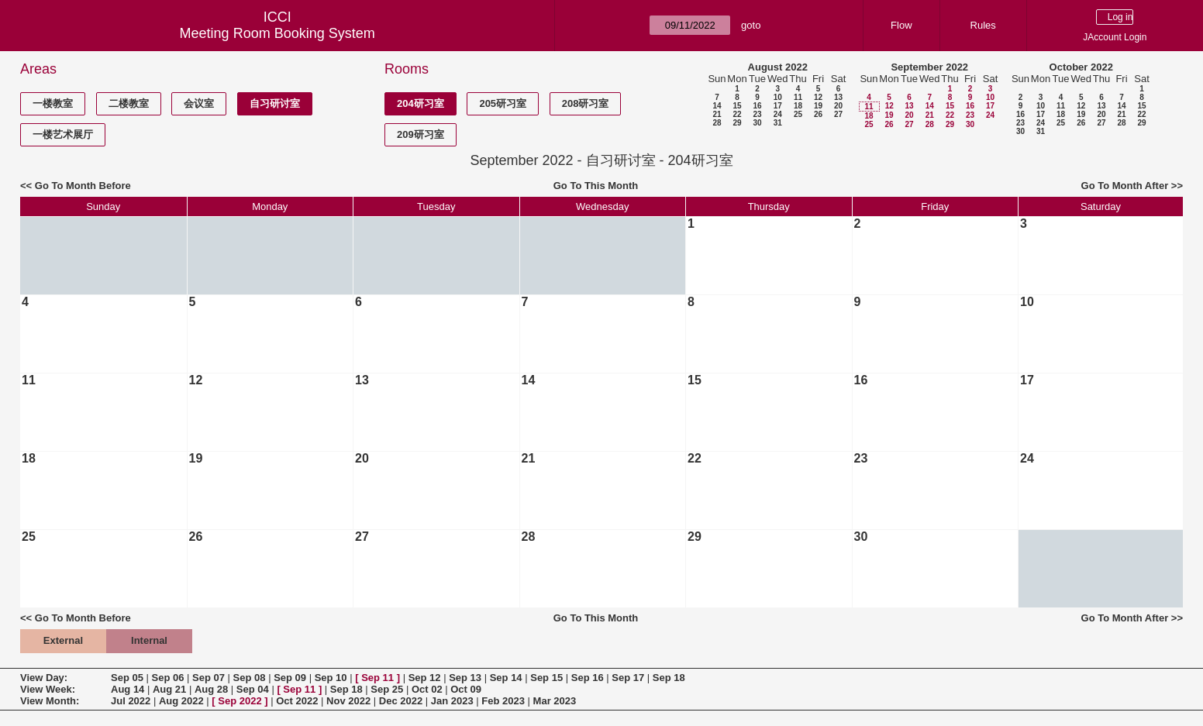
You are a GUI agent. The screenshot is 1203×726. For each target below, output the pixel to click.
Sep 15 (546, 677)
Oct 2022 (297, 701)
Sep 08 (249, 677)
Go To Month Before (83, 185)
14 (716, 106)
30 (757, 123)
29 (736, 123)
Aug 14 (127, 689)
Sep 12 (424, 677)
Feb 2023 (503, 701)
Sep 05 (127, 677)
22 (736, 114)
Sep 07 (208, 677)
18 (798, 106)
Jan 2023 (452, 701)
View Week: (47, 689)
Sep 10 (331, 677)
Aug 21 (169, 689)
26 (818, 114)
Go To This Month (596, 185)
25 (798, 114)
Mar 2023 (555, 701)
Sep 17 (628, 677)
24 (778, 114)
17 (778, 106)
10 (778, 97)
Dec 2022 (400, 701)
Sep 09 (290, 677)
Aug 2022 (181, 701)
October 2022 (1081, 67)
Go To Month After (1125, 185)
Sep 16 (587, 677)
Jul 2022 (130, 701)
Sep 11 (377, 677)
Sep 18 (669, 677)
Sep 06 (168, 677)
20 (838, 106)
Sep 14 (506, 677)
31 (778, 123)
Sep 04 (252, 689)
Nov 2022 (348, 701)
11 (798, 97)
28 (716, 123)
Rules (983, 25)
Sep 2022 (239, 701)
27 (838, 114)
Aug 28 (211, 689)
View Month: (49, 701)
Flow (901, 25)
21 (716, 114)
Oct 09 (465, 689)
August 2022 (778, 67)
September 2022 (929, 67)
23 (757, 114)
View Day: (43, 677)
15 (736, 106)
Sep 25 (387, 689)
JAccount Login (1114, 37)
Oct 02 (427, 689)
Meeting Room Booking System (277, 33)
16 (757, 106)
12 (818, 97)
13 (838, 97)
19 (818, 106)
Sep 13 (465, 677)
